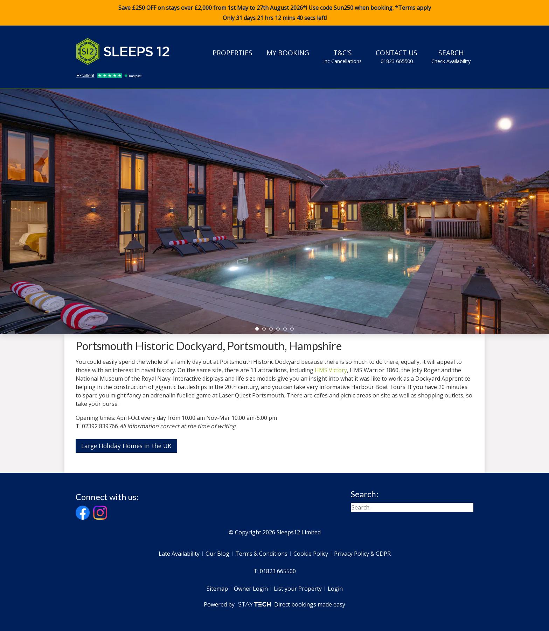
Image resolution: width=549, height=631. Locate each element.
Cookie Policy (310, 553)
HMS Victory (331, 370)
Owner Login (251, 588)
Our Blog (217, 553)
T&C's (342, 56)
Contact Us (396, 56)
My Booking (287, 52)
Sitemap (217, 588)
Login (335, 588)
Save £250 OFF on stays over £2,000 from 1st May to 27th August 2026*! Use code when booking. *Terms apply (274, 13)
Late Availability (179, 553)
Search (451, 56)
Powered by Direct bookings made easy (274, 604)
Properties (232, 52)
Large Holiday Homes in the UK (126, 446)
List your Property (298, 588)
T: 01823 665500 (274, 571)
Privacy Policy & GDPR (362, 553)
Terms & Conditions (261, 553)
